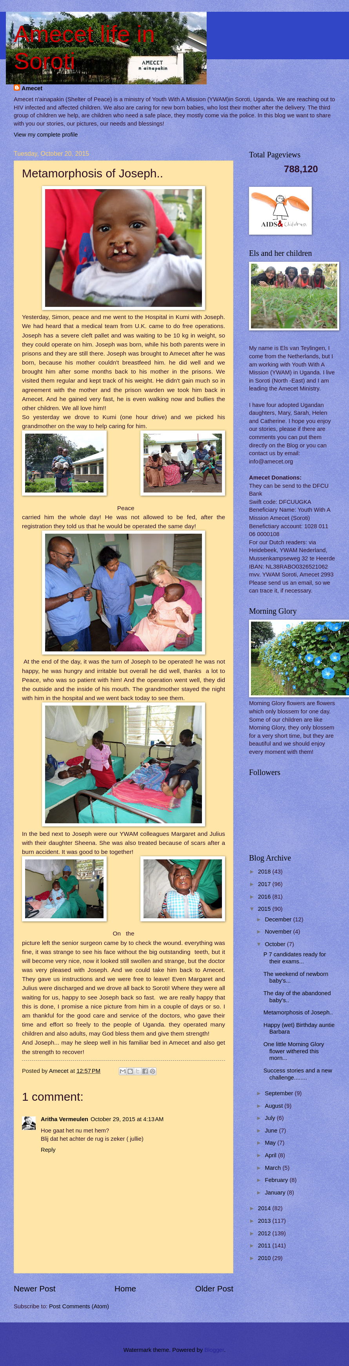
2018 (265, 871)
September (279, 1093)
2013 (265, 1221)
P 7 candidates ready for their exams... (295, 958)
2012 (265, 1233)
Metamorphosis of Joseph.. (298, 1012)
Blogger (214, 1350)
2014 (265, 1208)
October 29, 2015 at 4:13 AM (127, 1119)
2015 (265, 909)
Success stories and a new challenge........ (298, 1074)
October (276, 944)
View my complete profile (46, 134)
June (272, 1130)
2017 (265, 884)
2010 (265, 1258)
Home (125, 1288)
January (276, 1192)
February (277, 1180)
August (274, 1106)
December (279, 919)
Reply (48, 1150)
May (271, 1143)
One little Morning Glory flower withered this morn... (294, 1051)
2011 (265, 1245)
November (279, 931)
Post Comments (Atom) (79, 1306)
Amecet (32, 88)
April (271, 1155)
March (273, 1168)
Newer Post (34, 1288)
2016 (265, 897)
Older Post (214, 1288)
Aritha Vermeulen (64, 1119)
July (270, 1118)
